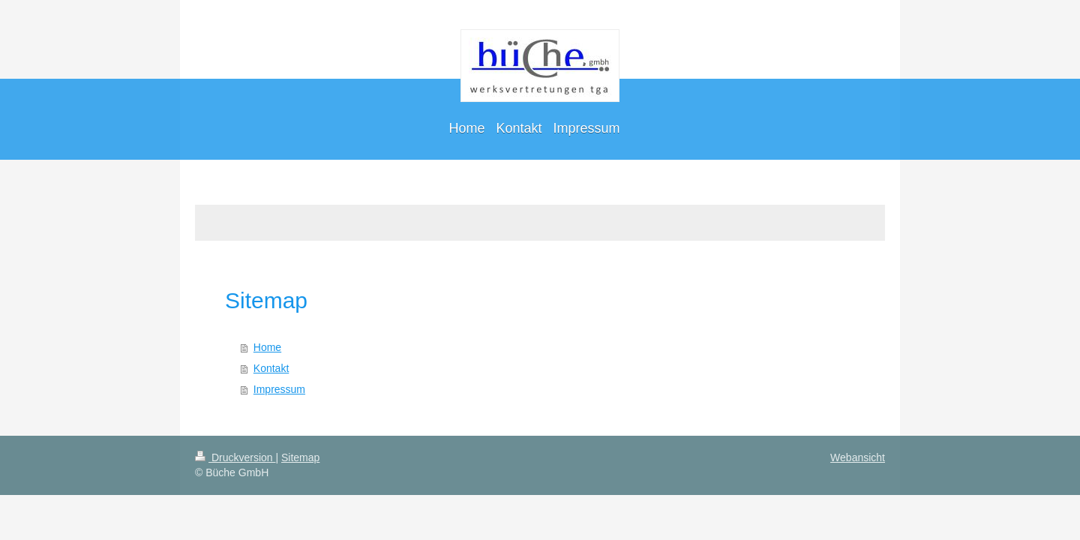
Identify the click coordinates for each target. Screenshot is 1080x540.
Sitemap (300, 458)
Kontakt (271, 368)
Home (267, 347)
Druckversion (235, 458)
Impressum (279, 389)
